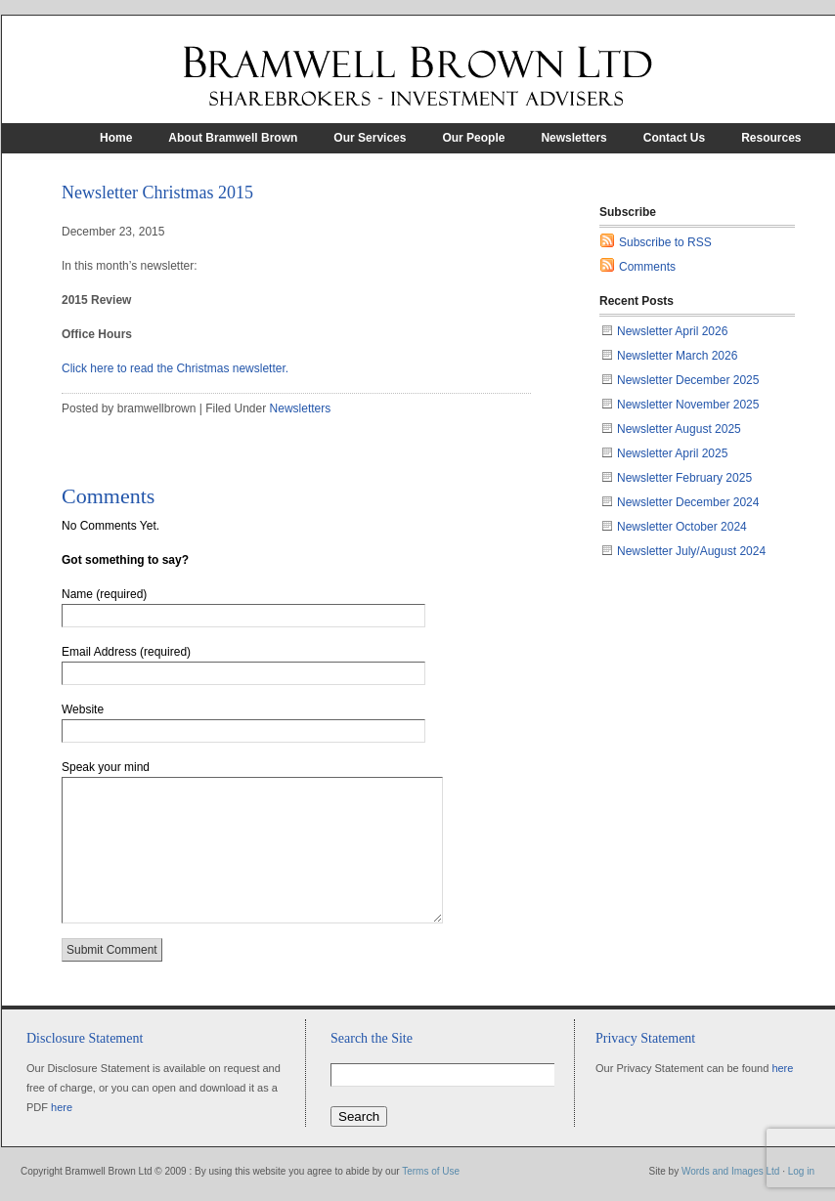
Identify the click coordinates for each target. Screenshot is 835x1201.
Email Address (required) (126, 652)
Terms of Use (431, 1171)
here (61, 1107)
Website (83, 709)
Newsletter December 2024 (688, 502)
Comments (647, 267)
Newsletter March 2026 (677, 356)
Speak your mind (106, 767)
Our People (473, 138)
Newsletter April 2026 (672, 331)
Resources (771, 138)
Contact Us (674, 138)
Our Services (369, 138)
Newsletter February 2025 (684, 478)
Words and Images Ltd (730, 1171)
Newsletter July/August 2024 (691, 551)
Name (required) (104, 594)
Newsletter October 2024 (682, 527)
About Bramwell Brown (232, 138)
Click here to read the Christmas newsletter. (175, 368)
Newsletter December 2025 (688, 380)
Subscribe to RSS (665, 242)
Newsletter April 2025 (672, 453)
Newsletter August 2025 (679, 429)
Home (116, 138)
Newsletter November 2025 (688, 404)
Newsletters (573, 138)
